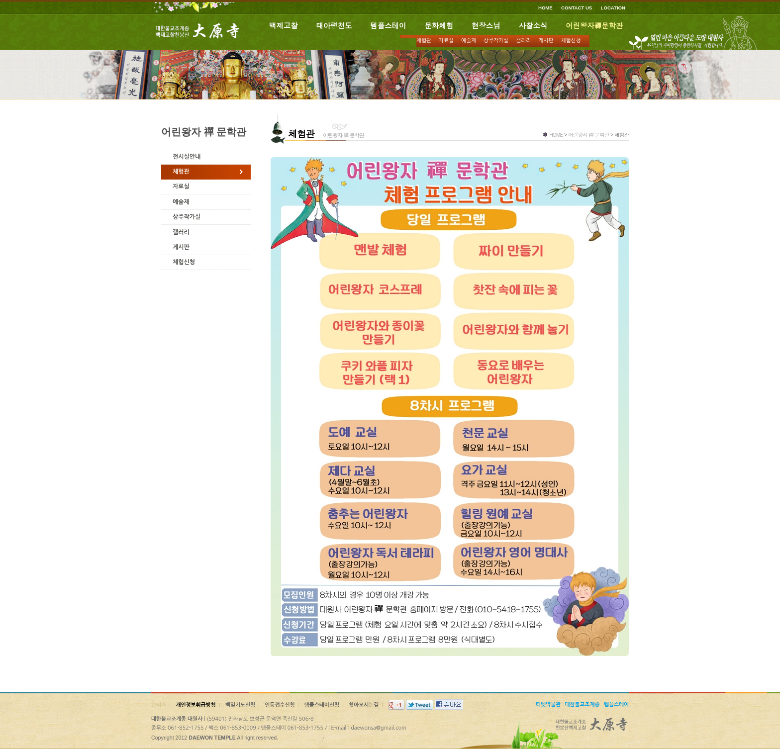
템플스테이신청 (321, 705)
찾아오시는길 (364, 705)
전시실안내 (186, 157)
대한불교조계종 (582, 704)
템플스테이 (388, 25)
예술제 (468, 40)
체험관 (423, 40)
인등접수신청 (279, 705)
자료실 (446, 40)
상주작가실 (496, 40)
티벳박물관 (548, 704)
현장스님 (486, 25)
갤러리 (523, 40)
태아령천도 (334, 25)
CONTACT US (576, 7)
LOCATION (613, 7)
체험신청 (571, 40)
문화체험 (438, 25)
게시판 (545, 40)
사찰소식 (533, 25)
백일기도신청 (240, 705)
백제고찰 (283, 25)
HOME (545, 7)
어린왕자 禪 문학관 (588, 134)
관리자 (158, 705)
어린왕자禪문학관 (594, 25)
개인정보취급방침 (195, 705)
